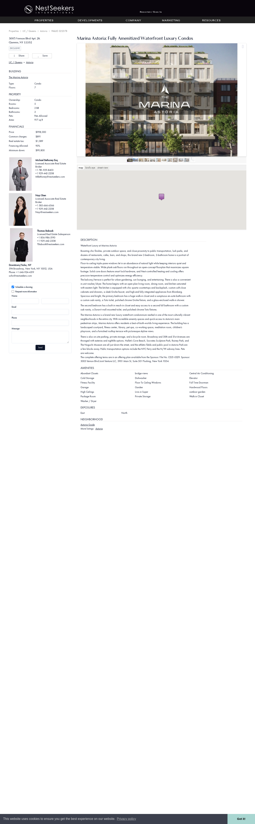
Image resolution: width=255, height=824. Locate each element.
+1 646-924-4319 (25, 272)
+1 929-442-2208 (44, 173)
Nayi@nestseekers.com (47, 212)
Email (14, 307)
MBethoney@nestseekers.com (50, 176)
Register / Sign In (151, 12)
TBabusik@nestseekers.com (50, 244)
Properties (44, 20)
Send (40, 347)
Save (42, 55)
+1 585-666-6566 (44, 205)
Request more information (24, 291)
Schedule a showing (22, 287)
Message (15, 328)
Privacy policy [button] (126, 818)
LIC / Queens (29, 31)
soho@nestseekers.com (20, 275)
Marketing (171, 20)
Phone (14, 317)
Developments (90, 20)
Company (133, 20)
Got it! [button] (241, 818)
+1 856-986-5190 (46, 237)
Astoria (43, 31)
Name (14, 295)
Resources (211, 20)
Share (18, 55)
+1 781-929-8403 (44, 170)
